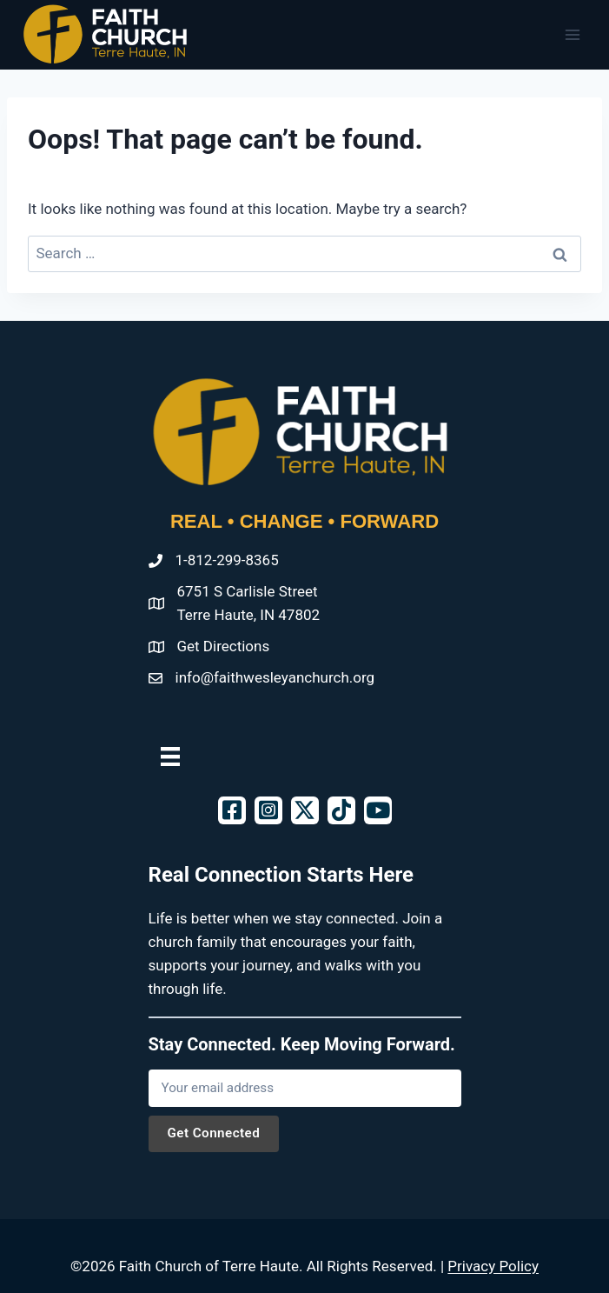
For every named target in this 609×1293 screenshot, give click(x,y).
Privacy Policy (493, 1266)
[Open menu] (572, 34)
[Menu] (170, 755)
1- (181, 560)
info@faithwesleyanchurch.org (275, 677)
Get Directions (223, 646)
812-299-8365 (233, 560)
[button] (232, 810)
